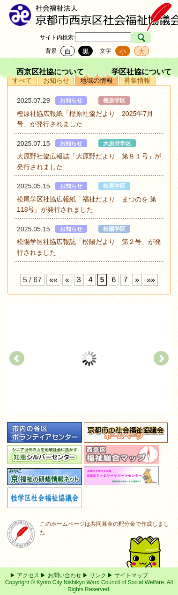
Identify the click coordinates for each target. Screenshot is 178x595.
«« (53, 280)
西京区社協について (50, 72)
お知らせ (56, 80)
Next (161, 358)
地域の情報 (96, 80)
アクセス (28, 575)
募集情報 (137, 80)
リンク (97, 575)
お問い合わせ (65, 575)
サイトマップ (131, 575)
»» (151, 280)
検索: (68, 37)
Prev (16, 358)
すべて (22, 80)
